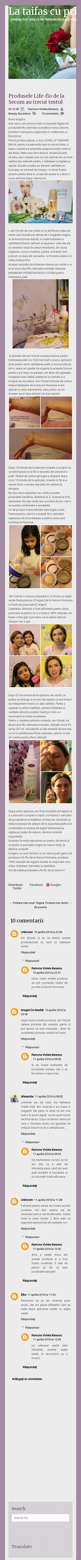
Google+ (56, 885)
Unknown (27, 932)
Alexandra (27, 1096)
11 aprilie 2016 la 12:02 (47, 1249)
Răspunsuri (32, 960)
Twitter (17, 888)
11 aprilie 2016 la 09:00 (47, 1059)
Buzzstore (24, 113)
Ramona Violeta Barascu (47, 968)
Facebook (36, 885)
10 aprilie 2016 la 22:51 (47, 972)
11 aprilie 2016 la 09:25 (47, 1154)
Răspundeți (28, 952)
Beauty (12, 113)
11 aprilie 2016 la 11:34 (41, 1294)
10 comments (50, 113)
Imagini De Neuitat (32, 1010)
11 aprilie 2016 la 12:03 (47, 1339)
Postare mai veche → (58, 902)
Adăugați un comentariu (27, 1379)
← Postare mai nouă (22, 902)
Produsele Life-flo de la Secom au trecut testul (36, 99)
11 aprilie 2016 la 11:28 (48, 1199)
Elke (23, 1294)
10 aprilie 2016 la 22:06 (48, 932)
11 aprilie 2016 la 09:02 (49, 1096)
